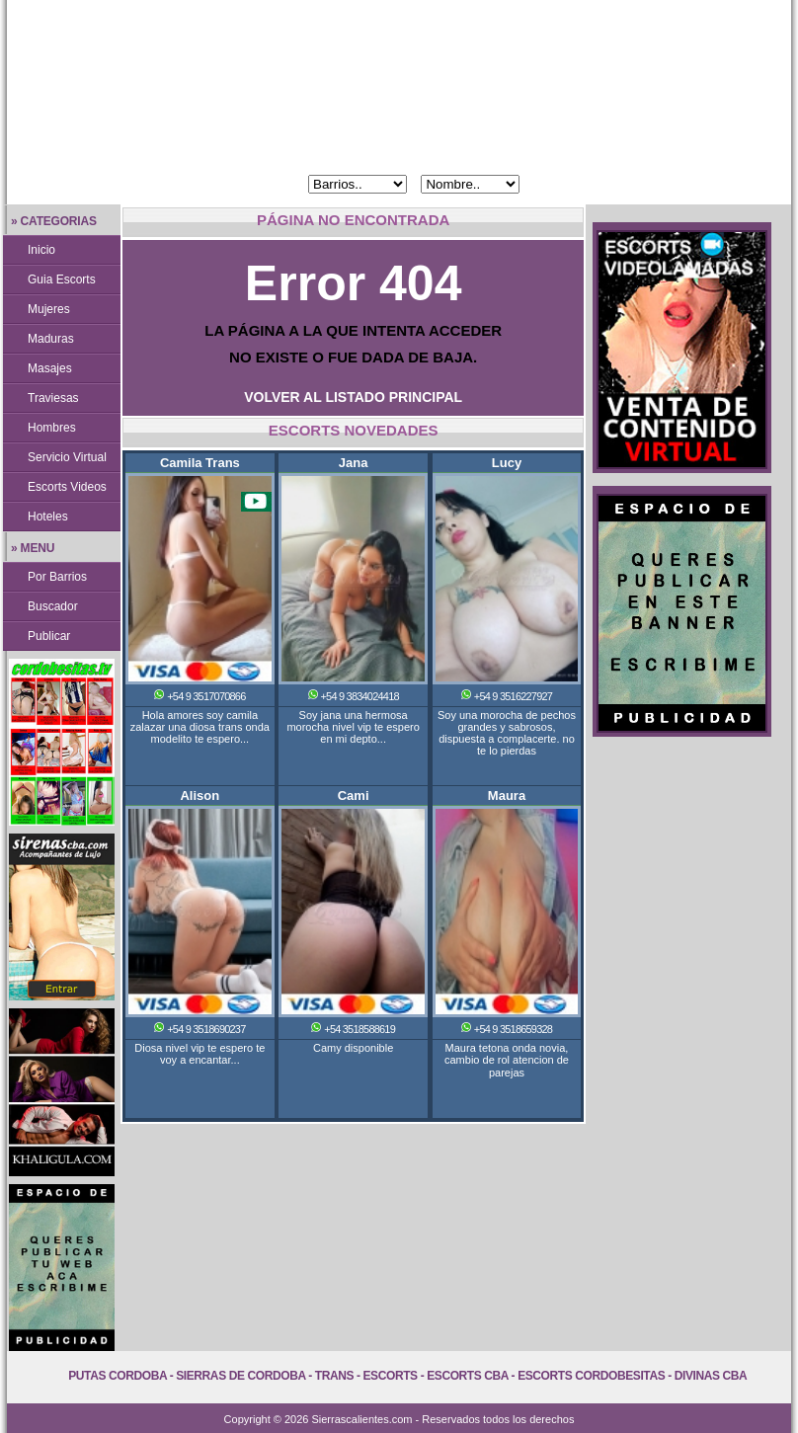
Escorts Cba (468, 1376)
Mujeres (49, 309)
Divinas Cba (711, 1376)
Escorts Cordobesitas (591, 1376)
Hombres (52, 428)
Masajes (50, 368)
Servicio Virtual (67, 457)
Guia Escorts (62, 279)
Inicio (41, 250)
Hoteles (48, 516)
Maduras (51, 339)
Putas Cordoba (117, 1376)
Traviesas (53, 398)
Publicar (49, 636)
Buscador (53, 606)
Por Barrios (57, 577)
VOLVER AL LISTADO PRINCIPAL (353, 397)
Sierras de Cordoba (240, 1376)
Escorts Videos (67, 487)
